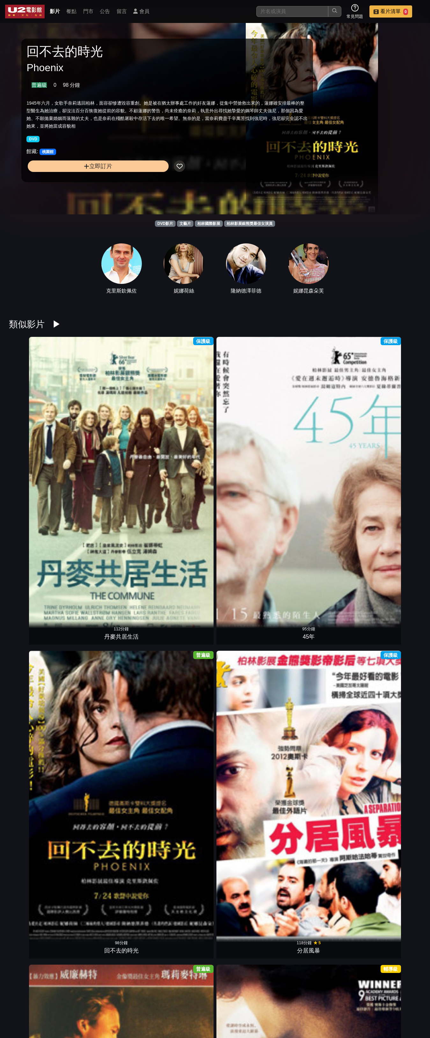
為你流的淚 (346, 684)
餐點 (71, 11)
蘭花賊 (241, 958)
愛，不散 (83, 684)
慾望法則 (31, 684)
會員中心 (409, 1000)
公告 (105, 11)
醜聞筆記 (293, 775)
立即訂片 (74, 179)
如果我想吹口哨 (399, 684)
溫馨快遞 (31, 867)
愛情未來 (293, 592)
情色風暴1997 (398, 867)
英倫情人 (293, 410)
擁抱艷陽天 (346, 410)
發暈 (188, 958)
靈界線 (241, 501)
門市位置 (253, 1000)
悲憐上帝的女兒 (241, 410)
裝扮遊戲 (31, 775)
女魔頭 (346, 501)
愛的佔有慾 (241, 684)
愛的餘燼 (188, 684)
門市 (88, 11)
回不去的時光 (136, 410)
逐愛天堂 (188, 775)
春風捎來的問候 (189, 592)
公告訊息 (284, 1000)
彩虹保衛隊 (293, 684)
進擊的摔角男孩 (346, 592)
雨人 (84, 867)
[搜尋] (292, 11)
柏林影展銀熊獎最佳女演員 (250, 223)
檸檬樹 (136, 775)
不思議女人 (31, 592)
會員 (141, 11)
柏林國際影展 (208, 223)
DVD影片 (165, 223)
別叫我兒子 (136, 592)
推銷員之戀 (241, 592)
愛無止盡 (293, 867)
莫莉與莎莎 (346, 775)
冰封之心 (83, 775)
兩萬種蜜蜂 (31, 501)
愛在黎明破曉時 (189, 867)
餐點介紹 (221, 1000)
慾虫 (136, 501)
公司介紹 (378, 1000)
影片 (55, 11)
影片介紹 (190, 1000)
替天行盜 (136, 867)
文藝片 (185, 223)
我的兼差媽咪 (84, 592)
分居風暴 (188, 410)
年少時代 (136, 684)
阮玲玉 (293, 501)
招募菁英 (346, 1000)
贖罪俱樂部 (398, 592)
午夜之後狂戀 (346, 867)
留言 (122, 11)
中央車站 (398, 410)
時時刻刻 (398, 501)
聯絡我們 (315, 1000)
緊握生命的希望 (399, 775)
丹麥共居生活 (31, 410)
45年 (84, 410)
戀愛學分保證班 (241, 867)
